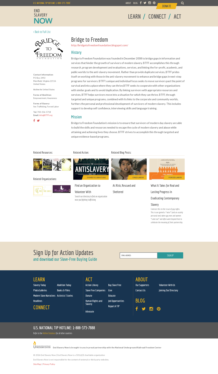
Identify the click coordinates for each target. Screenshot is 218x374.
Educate (112, 295)
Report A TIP (114, 306)
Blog (140, 300)
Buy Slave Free (114, 285)
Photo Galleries (40, 290)
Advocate (90, 311)
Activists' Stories (65, 295)
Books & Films (63, 290)
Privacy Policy (49, 364)
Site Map (37, 364)
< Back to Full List (42, 32)
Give (110, 290)
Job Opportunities (116, 300)
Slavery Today (39, 285)
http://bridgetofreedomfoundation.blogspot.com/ (99, 45)
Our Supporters (142, 285)
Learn (39, 279)
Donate (89, 295)
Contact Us (140, 290)
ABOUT (128, 3)
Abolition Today (64, 285)
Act (89, 279)
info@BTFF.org (45, 115)
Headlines (37, 300)
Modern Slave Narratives (44, 295)
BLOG (135, 3)
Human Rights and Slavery (94, 302)
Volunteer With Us (167, 285)
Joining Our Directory (168, 290)
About (141, 279)
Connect (41, 307)
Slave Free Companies (95, 290)
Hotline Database (49, 333)
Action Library (92, 285)
